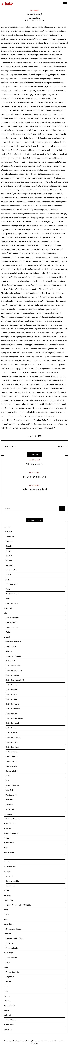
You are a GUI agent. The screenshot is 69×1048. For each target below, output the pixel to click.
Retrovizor (9, 804)
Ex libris (8, 776)
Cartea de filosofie (12, 704)
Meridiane (7, 934)
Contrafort (34, 10)
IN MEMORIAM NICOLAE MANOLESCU (17, 905)
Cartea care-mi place (13, 666)
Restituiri (7, 1001)
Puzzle (8, 599)
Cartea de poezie (12, 728)
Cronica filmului (11, 623)
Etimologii (7, 862)
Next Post (60, 446)
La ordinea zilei (11, 570)
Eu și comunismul (10, 867)
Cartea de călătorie (12, 675)
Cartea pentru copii (13, 752)
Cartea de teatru (11, 742)
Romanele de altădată (13, 929)
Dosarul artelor (9, 852)
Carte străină (10, 661)
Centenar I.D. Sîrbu (12, 881)
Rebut (8, 962)
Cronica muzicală (12, 627)
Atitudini (7, 637)
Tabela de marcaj (12, 603)
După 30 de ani (11, 1020)
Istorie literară (9, 924)
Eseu (5, 857)
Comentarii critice (10, 646)
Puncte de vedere (12, 594)
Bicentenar (9, 876)
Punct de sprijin (11, 795)
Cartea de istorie (12, 713)
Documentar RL (9, 843)
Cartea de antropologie (14, 670)
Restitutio (9, 800)
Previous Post (10, 446)
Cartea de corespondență (15, 680)
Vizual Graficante (25, 1041)
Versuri (8, 981)
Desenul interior (11, 771)
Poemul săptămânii (12, 972)
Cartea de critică (11, 685)
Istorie (6, 919)
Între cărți (9, 790)
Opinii (8, 579)
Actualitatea (8, 532)
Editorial (9, 555)
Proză (6, 986)
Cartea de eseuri (11, 694)
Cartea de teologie (12, 747)
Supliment (7, 1015)
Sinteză (6, 1010)
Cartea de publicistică (13, 737)
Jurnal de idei (10, 565)
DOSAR (6, 847)
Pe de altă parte (11, 584)
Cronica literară (11, 766)
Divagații (9, 551)
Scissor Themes (45, 1041)
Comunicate (8, 814)
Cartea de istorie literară (14, 718)
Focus (8, 780)
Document (7, 838)
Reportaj (7, 996)
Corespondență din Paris (14, 938)
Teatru (8, 632)
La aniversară (10, 886)
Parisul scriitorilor (12, 948)
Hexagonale (10, 943)
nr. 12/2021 (40, 20)
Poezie (6, 967)
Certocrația (10, 536)
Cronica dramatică (12, 618)
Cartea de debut (11, 690)
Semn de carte (11, 809)
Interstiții (9, 560)
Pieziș (8, 589)
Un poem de (10, 977)
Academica (7, 527)
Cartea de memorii (12, 723)
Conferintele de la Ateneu (13, 819)
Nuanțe (8, 575)
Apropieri (9, 651)
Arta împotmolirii (34, 464)
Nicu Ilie (15, 1041)
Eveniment (7, 871)
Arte (5, 613)
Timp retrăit (8, 1029)
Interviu (6, 914)
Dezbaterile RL (9, 828)
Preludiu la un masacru (34, 476)
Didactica (9, 546)
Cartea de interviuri (13, 709)
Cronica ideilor (11, 761)
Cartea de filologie (12, 699)
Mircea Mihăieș (34, 18)
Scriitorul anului (9, 1005)
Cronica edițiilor (11, 756)
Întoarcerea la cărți (12, 785)
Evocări (6, 890)
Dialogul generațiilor (11, 833)
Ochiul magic (8, 953)
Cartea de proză (11, 733)
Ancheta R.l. (8, 608)
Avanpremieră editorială (12, 642)
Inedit (6, 910)
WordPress (34, 1043)
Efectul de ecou (11, 958)
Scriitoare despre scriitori (34, 489)
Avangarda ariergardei (14, 656)
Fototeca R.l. (8, 895)
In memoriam (8, 900)
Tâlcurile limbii (9, 1025)
